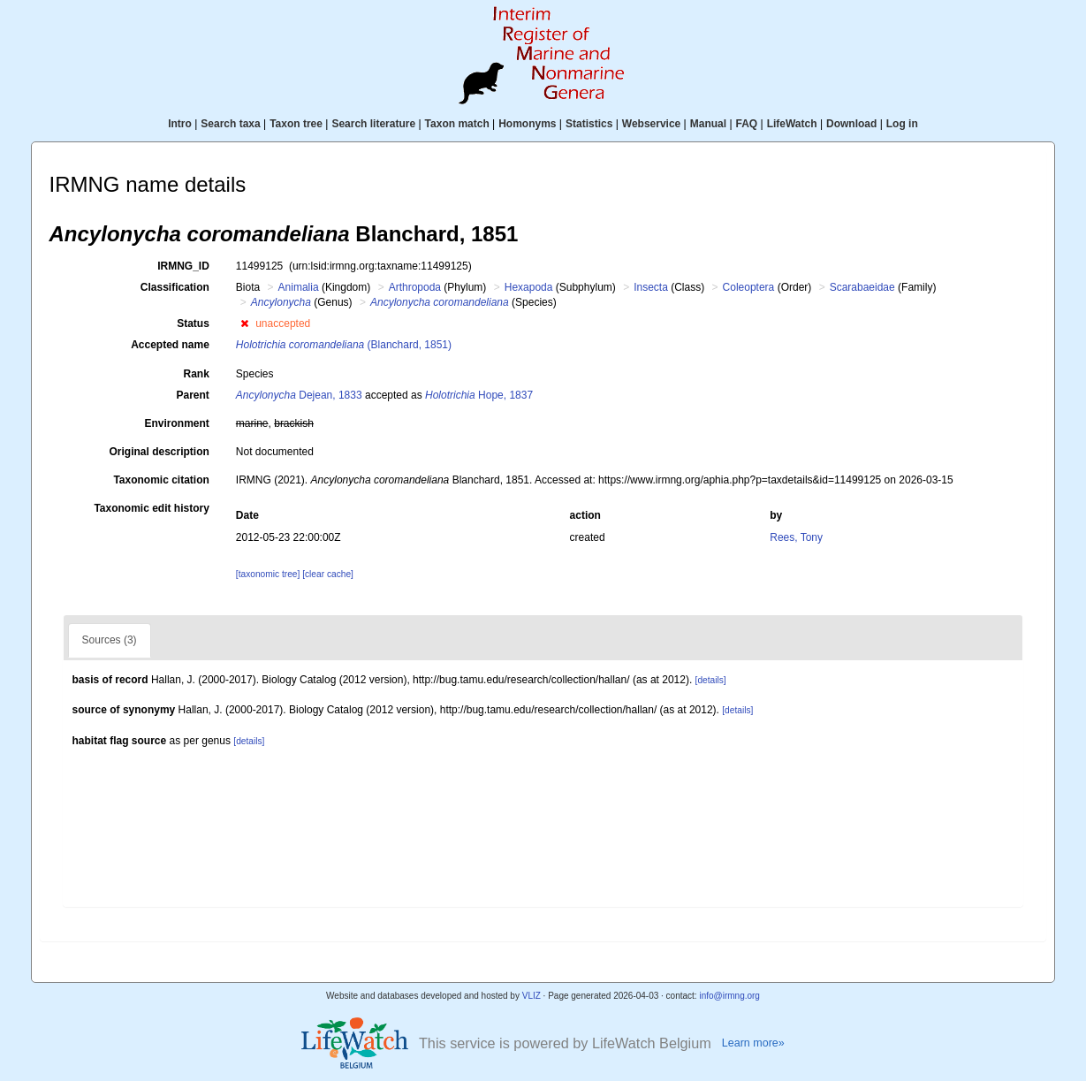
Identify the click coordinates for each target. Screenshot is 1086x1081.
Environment (177, 423)
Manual (708, 124)
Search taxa (230, 124)
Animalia (298, 287)
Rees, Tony (796, 537)
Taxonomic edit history (151, 508)
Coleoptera (749, 287)
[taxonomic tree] (268, 574)
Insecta (651, 287)
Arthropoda (415, 287)
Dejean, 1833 (299, 395)
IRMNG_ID (183, 266)
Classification (174, 287)
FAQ (747, 124)
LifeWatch (792, 124)
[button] (244, 323)
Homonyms (527, 124)
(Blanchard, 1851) (344, 345)
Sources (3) (109, 640)
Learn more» (753, 1043)
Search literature (373, 124)
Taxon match (457, 124)
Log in (902, 124)
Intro (180, 124)
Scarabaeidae (862, 287)
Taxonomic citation (161, 480)
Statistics (589, 124)
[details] (710, 680)
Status (193, 323)
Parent (192, 395)
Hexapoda (529, 287)
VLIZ (531, 996)
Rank (196, 374)
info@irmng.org (729, 996)
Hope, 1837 (479, 395)
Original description (159, 451)
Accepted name (170, 345)
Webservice (651, 124)
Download (851, 124)
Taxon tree (296, 124)
